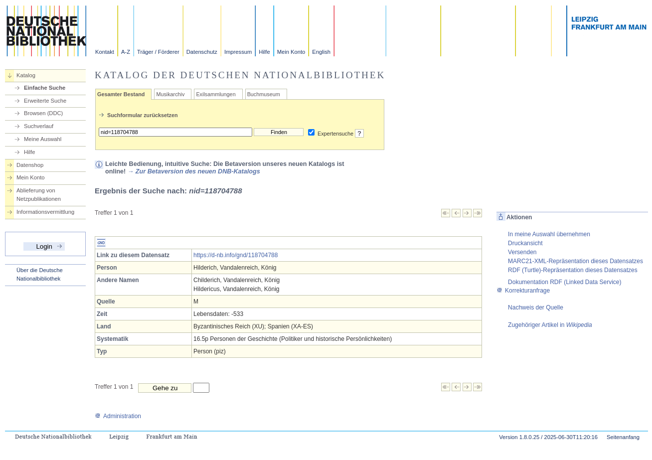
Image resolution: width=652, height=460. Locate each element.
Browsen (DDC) (43, 113)
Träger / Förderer (158, 52)
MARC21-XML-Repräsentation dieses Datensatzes (575, 261)
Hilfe (264, 52)
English (321, 52)
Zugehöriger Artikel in (550, 324)
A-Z (125, 52)
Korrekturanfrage (523, 290)
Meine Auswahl (42, 139)
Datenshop (29, 165)
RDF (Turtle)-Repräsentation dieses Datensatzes (573, 270)
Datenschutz (201, 52)
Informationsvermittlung (45, 212)
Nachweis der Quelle (535, 307)
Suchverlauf (38, 126)
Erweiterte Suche (45, 101)
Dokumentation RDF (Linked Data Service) (564, 282)
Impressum (238, 52)
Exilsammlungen (215, 94)
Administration (118, 416)
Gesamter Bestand (121, 94)
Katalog (25, 75)
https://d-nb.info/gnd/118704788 (235, 255)
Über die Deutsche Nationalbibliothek (39, 274)
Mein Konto (291, 52)
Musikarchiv (170, 94)
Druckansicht (525, 243)
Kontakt (104, 52)
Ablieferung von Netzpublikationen (38, 194)
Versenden (522, 252)
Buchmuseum (263, 94)
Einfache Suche (44, 88)
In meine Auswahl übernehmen (549, 234)
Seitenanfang (623, 437)
